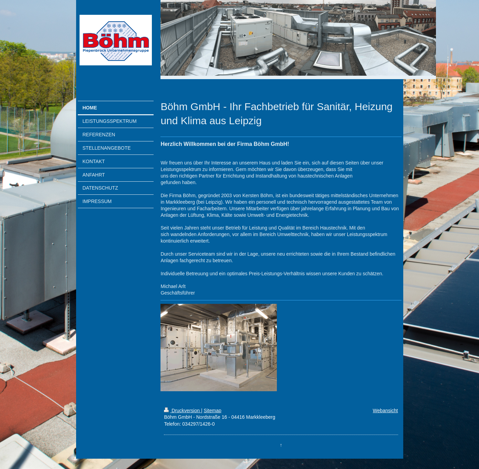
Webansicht (385, 410)
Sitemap (212, 410)
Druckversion (182, 410)
